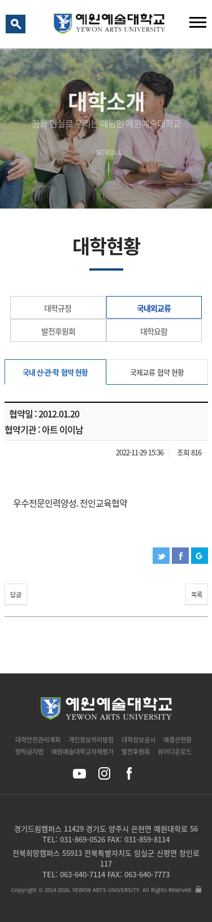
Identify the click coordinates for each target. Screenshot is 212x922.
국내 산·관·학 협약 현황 (55, 372)
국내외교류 (154, 308)
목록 (196, 594)
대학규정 (57, 308)
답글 (15, 594)
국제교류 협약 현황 (156, 372)
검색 (17, 26)
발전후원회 (58, 331)
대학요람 (153, 331)
